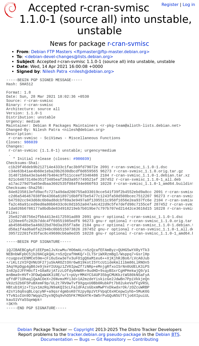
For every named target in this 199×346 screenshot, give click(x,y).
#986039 (81, 159)
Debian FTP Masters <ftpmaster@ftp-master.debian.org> (90, 51)
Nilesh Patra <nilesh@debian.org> (78, 71)
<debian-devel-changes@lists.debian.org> (68, 56)
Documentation (57, 339)
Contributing (146, 339)
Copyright (84, 329)
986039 (31, 142)
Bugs (84, 339)
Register (170, 4)
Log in (189, 4)
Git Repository (111, 339)
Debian (24, 329)
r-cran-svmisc (128, 43)
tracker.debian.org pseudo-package (104, 334)
